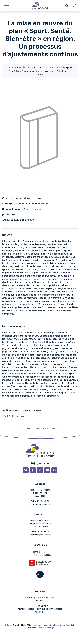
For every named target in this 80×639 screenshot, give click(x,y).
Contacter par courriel (40, 504)
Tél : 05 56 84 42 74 (40, 501)
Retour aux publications (40, 428)
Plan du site (40, 612)
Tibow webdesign (46, 628)
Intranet (40, 600)
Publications (26, 67)
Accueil (12, 67)
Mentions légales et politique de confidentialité (40, 609)
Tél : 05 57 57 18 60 (40, 531)
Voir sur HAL (12, 416)
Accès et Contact (40, 606)
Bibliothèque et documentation (40, 597)
